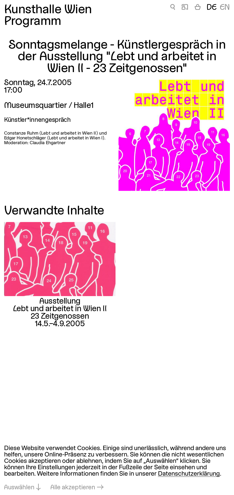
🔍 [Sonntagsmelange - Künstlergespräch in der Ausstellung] (172, 7)
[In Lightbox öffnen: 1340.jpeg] (174, 135)
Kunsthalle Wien (48, 10)
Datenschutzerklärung (189, 474)
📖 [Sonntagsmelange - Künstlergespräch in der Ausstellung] (185, 7)
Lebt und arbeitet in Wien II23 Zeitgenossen (60, 312)
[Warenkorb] (197, 8)
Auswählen (19, 487)
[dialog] (117, 468)
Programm (32, 21)
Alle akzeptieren (72, 487)
